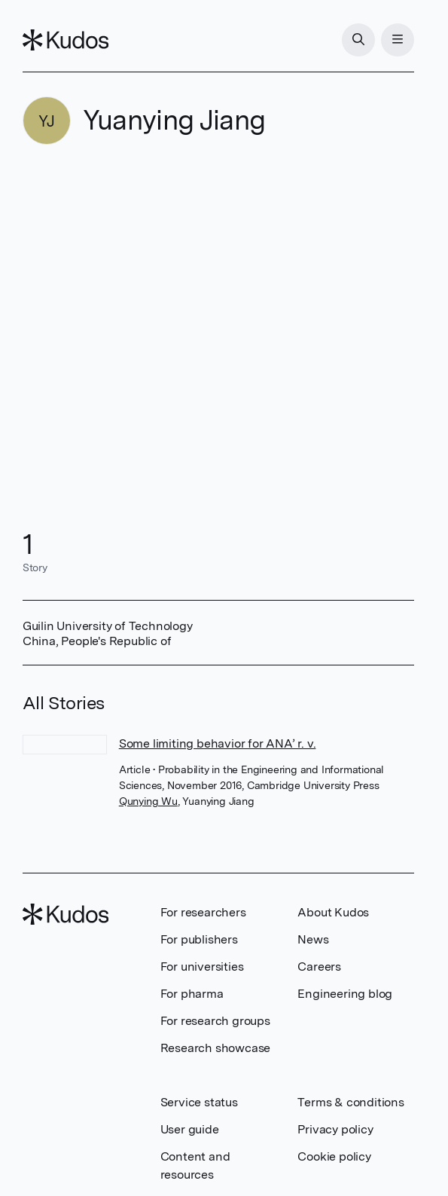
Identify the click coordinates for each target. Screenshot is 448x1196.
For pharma (192, 993)
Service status (199, 1102)
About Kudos (333, 912)
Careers (319, 966)
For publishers (199, 939)
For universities (202, 966)
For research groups (215, 1021)
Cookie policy (333, 1156)
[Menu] (397, 40)
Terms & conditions (350, 1102)
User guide (189, 1129)
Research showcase (215, 1048)
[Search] (358, 40)
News (312, 939)
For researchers (203, 912)
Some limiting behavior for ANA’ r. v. (217, 743)
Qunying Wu (148, 801)
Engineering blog (344, 993)
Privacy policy (335, 1129)
